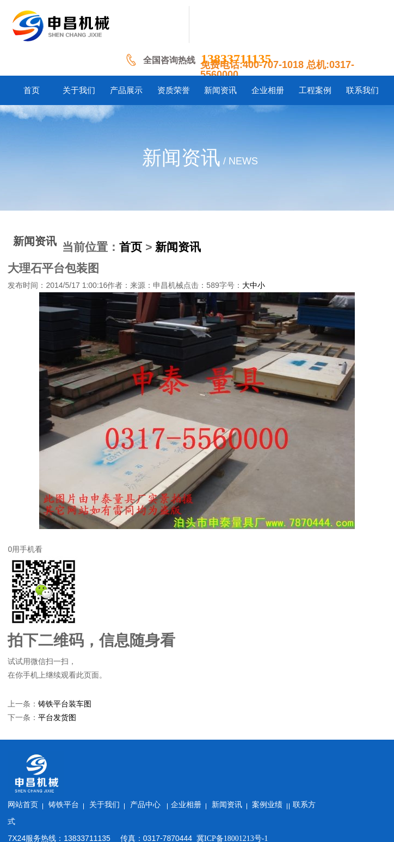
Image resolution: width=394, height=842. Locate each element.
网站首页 (87, 759)
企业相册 (250, 759)
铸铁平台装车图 (64, 704)
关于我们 (168, 759)
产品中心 (210, 759)
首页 (130, 247)
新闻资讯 (178, 247)
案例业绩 (332, 759)
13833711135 (236, 59)
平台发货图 (57, 718)
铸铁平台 (128, 759)
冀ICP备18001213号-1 (296, 793)
